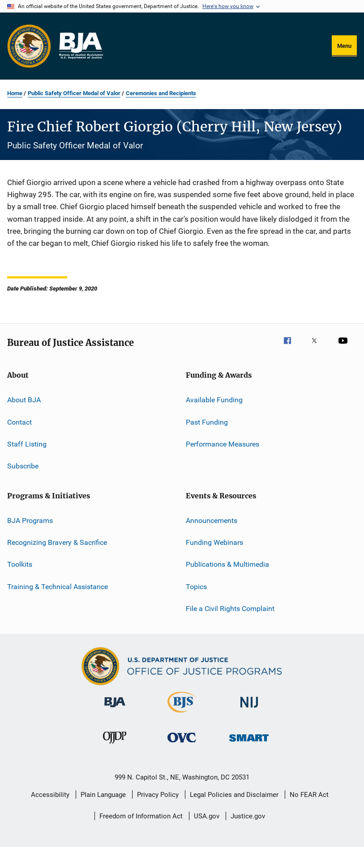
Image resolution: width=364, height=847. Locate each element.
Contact (19, 421)
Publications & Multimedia (227, 564)
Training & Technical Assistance (57, 586)
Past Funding (207, 421)
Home (14, 93)
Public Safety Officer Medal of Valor (74, 93)
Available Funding (214, 400)
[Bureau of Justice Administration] (114, 709)
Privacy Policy (158, 795)
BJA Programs (30, 520)
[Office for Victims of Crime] (181, 743)
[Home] (80, 46)
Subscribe (23, 466)
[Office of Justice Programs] (29, 46)
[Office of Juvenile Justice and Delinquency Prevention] (114, 745)
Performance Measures (222, 444)
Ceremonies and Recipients (161, 93)
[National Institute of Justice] (249, 709)
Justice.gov (248, 816)
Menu (344, 45)
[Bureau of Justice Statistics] (182, 714)
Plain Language (103, 795)
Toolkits (19, 564)
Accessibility (50, 795)
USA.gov (206, 816)
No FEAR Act (309, 795)
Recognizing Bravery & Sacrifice (57, 542)
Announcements (211, 520)
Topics (196, 586)
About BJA (24, 400)
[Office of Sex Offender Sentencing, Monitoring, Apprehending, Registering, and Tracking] (249, 743)
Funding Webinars (214, 542)
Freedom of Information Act (141, 816)
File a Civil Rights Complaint (230, 608)
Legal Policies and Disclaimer (234, 795)
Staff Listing (27, 444)
